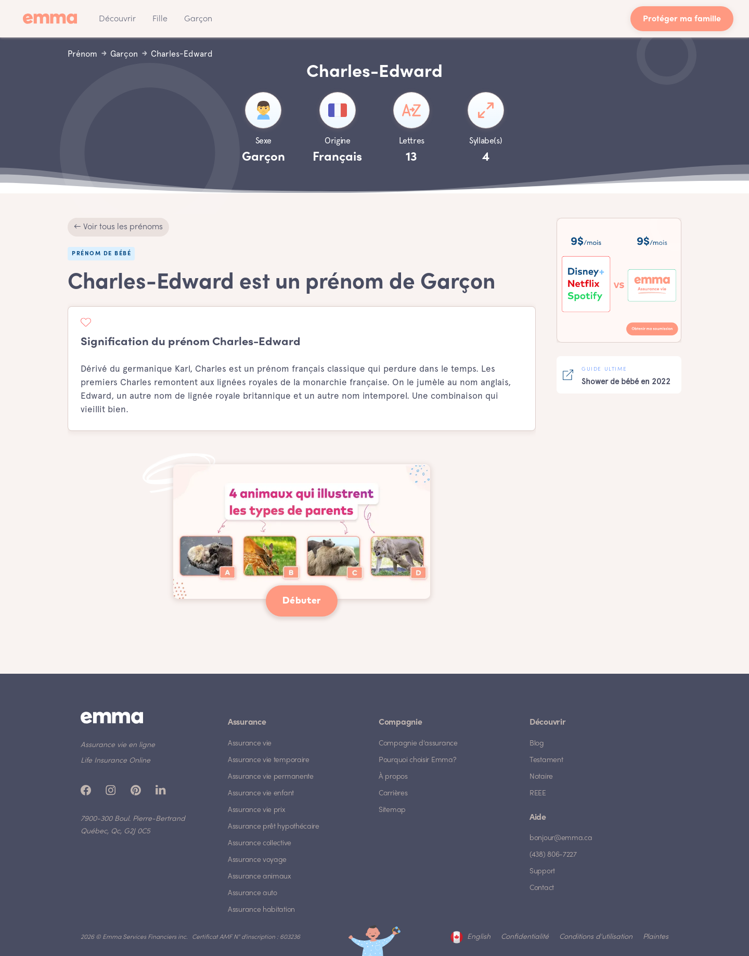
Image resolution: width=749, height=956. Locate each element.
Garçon (198, 19)
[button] (117, 19)
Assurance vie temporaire (268, 760)
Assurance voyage (257, 860)
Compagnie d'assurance (418, 743)
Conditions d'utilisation (595, 937)
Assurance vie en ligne (118, 745)
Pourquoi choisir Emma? (417, 760)
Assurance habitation (261, 910)
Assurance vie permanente (271, 777)
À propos (393, 777)
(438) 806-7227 (553, 855)
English (478, 937)
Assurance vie (250, 743)
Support (542, 871)
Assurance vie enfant (261, 793)
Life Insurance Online (115, 760)
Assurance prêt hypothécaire (273, 826)
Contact (542, 888)
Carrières (393, 793)
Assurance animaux (259, 876)
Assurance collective (259, 843)
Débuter (301, 601)
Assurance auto (252, 893)
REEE (538, 793)
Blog (537, 743)
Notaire (541, 777)
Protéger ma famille (682, 19)
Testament (546, 760)
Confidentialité (525, 937)
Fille (159, 19)
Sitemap (392, 810)
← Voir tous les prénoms (118, 227)
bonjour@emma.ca (561, 838)
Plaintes (655, 937)
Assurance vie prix (257, 810)
